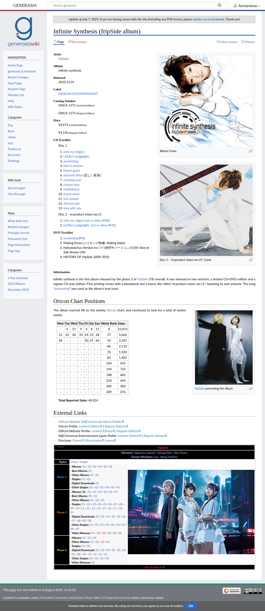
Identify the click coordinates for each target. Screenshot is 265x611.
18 (120, 508)
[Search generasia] (137, 5)
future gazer (71, 170)
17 (115, 508)
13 (93, 508)
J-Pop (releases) (18, 278)
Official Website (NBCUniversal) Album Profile (89, 422)
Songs (74, 461)
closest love (71, 184)
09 (72, 508)
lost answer (71, 198)
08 (121, 504)
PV (82, 238)
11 (82, 508)
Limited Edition (89, 426)
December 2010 (18, 289)
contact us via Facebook (208, 19)
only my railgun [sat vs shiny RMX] (86, 220)
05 (105, 466)
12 (88, 508)
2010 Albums (16, 283)
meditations (71, 189)
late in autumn (73, 166)
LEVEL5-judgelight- (76, 156)
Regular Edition (115, 426)
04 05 (116, 516)
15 (104, 508)
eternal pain (71, 203)
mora (109, 440)
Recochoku (93, 440)
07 (116, 491)
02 (89, 466)
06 (110, 466)
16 (109, 508)
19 (72, 512)
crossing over (72, 180)
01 (84, 466)
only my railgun (73, 152)
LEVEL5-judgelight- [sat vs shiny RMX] (89, 225)
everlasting (70, 161)
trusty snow (71, 194)
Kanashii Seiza (73, 175)
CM (100, 247)
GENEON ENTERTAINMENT (78, 93)
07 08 (76, 520)
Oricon (111, 310)
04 (100, 466)
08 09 (81, 554)
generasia (25, 5)
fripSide (63, 59)
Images (84, 461)
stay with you (72, 208)
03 (94, 466)
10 (77, 508)
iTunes (76, 440)
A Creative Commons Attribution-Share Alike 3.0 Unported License (84, 597)
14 (98, 508)
